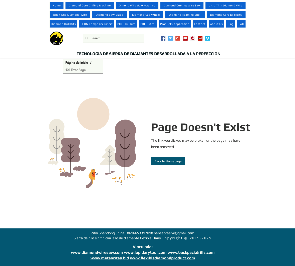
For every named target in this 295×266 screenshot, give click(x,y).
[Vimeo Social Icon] (207, 38)
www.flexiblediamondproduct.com (162, 258)
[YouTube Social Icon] (185, 38)
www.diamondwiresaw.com (97, 252)
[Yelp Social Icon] (200, 38)
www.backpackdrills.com (191, 252)
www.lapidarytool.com (145, 252)
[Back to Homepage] (168, 161)
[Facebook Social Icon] (163, 38)
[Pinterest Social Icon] (192, 38)
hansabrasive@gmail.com (174, 233)
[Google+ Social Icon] (177, 38)
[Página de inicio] (76, 62)
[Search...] (113, 38)
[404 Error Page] (75, 69)
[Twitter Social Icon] (170, 38)
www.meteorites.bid (110, 258)
